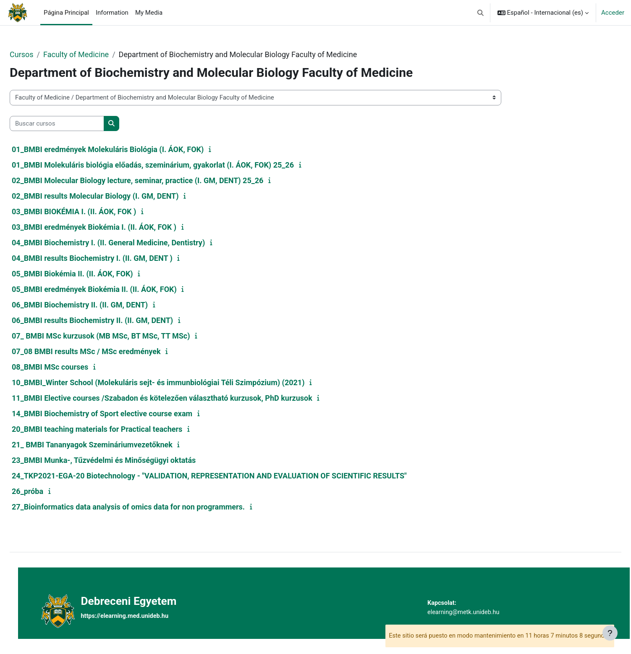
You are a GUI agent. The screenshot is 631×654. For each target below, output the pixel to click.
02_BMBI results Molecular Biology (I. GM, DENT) (115, 196)
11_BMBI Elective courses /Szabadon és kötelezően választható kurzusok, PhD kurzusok (182, 398)
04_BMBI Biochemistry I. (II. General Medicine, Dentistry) (128, 242)
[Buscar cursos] (77, 123)
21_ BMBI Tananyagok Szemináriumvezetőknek (112, 444)
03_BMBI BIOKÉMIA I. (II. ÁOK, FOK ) (94, 211)
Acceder (612, 12)
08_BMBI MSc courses (70, 366)
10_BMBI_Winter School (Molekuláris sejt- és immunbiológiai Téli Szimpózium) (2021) (178, 382)
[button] (480, 12)
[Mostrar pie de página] (610, 633)
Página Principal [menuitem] (66, 12)
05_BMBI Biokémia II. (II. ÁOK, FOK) (92, 273)
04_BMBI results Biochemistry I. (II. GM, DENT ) (112, 258)
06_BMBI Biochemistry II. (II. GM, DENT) (100, 304)
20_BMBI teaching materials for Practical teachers (117, 429)
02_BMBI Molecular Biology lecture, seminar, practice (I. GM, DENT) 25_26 (157, 180)
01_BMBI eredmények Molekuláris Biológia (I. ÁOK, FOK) (128, 149)
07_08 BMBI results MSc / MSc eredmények (106, 351)
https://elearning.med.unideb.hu (142, 616)
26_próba (47, 491)
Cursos (42, 54)
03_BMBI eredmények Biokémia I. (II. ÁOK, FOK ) (114, 227)
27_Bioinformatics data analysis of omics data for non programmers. (148, 506)
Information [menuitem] (112, 12)
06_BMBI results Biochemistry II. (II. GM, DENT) (112, 320)
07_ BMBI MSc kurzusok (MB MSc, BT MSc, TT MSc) (121, 335)
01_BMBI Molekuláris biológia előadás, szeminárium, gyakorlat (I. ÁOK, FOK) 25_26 (173, 164)
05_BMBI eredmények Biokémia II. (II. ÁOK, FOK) (114, 289)
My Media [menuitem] (148, 12)
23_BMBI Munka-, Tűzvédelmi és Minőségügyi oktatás (124, 460)
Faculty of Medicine (96, 54)
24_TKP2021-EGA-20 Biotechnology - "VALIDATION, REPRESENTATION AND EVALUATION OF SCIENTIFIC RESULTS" (229, 475)
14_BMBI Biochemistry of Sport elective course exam (122, 413)
